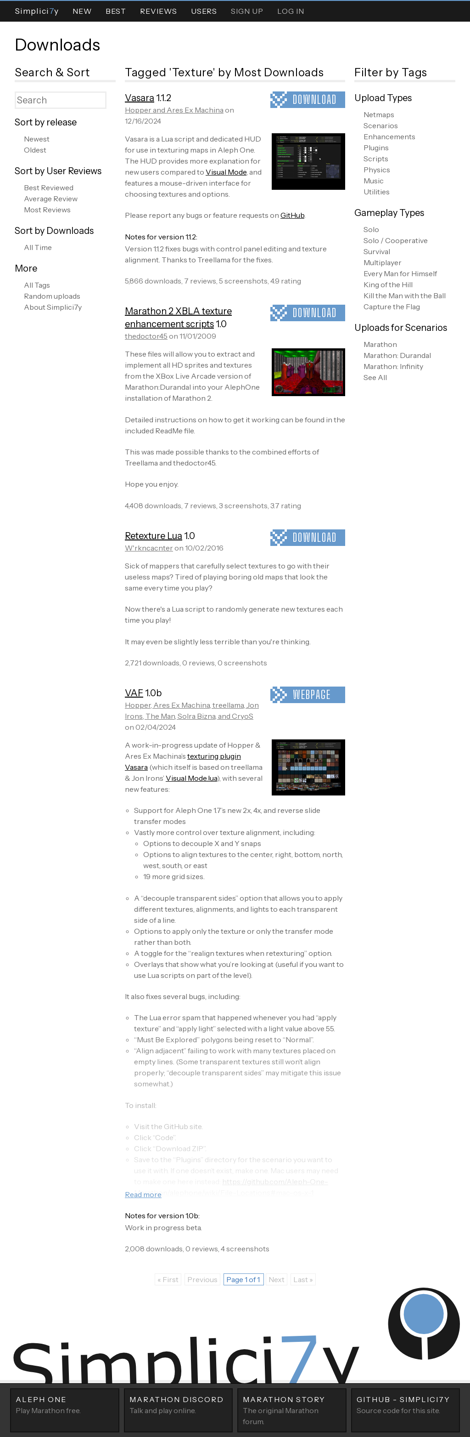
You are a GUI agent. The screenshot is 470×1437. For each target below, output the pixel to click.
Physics (377, 169)
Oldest (35, 149)
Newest (37, 138)
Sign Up (247, 11)
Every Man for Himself (400, 273)
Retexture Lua (153, 535)
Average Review (51, 198)
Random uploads (52, 296)
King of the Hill (388, 284)
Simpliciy (37, 11)
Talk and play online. (178, 1404)
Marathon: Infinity (393, 366)
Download (315, 99)
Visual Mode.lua (191, 778)
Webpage (312, 694)
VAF (134, 693)
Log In (290, 11)
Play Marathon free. (65, 1404)
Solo (371, 229)
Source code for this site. (406, 1404)
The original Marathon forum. (292, 1410)
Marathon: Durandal (397, 355)
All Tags (37, 285)
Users (204, 11)
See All (375, 377)
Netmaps (379, 114)
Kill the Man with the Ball (405, 295)
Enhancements (389, 136)
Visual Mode (226, 171)
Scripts (376, 158)
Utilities (377, 191)
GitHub (292, 215)
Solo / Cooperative (396, 240)
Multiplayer (383, 262)
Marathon (380, 344)
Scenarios (381, 125)
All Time (38, 247)
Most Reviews (47, 209)
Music (374, 180)
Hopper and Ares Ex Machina (174, 109)
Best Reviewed (48, 187)
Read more (143, 1194)
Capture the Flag (392, 306)
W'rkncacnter (149, 547)
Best (116, 11)
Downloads (57, 44)
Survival (377, 251)
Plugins (376, 147)
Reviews (158, 11)
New (82, 11)
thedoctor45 (146, 336)
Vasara (139, 97)
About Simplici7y (53, 307)
